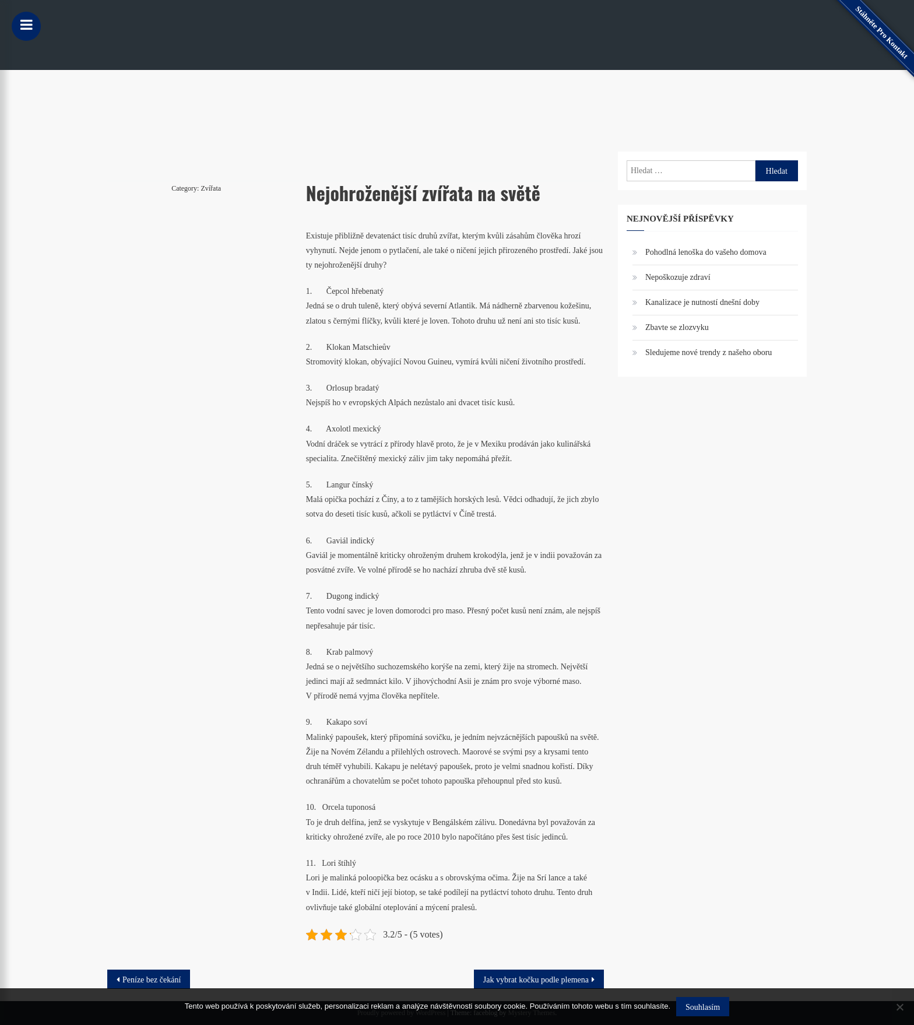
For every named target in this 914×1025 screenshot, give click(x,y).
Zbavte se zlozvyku (677, 327)
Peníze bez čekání (151, 979)
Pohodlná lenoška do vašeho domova (706, 252)
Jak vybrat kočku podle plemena (536, 979)
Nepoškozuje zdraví (678, 277)
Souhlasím (703, 1007)
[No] (899, 1007)
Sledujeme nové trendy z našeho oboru (708, 352)
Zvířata (211, 188)
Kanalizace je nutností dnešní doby (702, 302)
